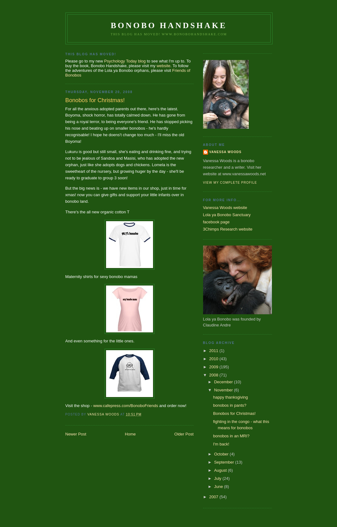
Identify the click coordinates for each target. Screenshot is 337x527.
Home (130, 434)
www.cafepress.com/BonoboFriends (125, 405)
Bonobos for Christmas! (234, 413)
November (224, 390)
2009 (214, 367)
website (163, 65)
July (218, 478)
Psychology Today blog (125, 61)
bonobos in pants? (229, 405)
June (219, 486)
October (222, 454)
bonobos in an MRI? (231, 436)
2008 (214, 375)
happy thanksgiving (230, 397)
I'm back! (221, 444)
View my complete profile (230, 182)
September (224, 462)
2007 (214, 497)
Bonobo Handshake (169, 25)
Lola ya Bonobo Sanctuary (227, 214)
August (221, 470)
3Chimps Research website (228, 229)
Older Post (183, 434)
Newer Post (75, 434)
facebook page (216, 222)
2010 (214, 358)
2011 (214, 350)
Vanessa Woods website (225, 207)
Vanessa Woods (225, 152)
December (224, 382)
